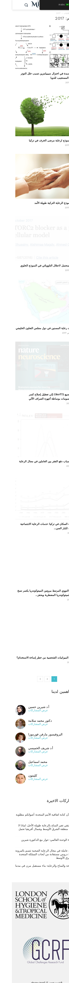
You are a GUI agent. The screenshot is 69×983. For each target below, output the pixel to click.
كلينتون (20, 772)
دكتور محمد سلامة (28, 717)
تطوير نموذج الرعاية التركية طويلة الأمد (44, 203)
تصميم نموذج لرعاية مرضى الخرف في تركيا (41, 140)
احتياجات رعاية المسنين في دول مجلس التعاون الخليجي (35, 328)
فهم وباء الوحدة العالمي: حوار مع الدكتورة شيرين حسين (37, 838)
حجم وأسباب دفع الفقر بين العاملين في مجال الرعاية (36, 457)
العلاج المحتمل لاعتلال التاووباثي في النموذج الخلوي (37, 265)
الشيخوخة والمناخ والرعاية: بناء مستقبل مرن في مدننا (34, 862)
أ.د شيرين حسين (26, 703)
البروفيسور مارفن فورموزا (33, 730)
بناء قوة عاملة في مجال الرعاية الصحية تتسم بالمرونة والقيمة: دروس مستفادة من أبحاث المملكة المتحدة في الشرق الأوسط (34, 850)
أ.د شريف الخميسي (28, 744)
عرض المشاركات (26, 706)
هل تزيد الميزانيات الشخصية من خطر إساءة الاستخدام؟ (35, 654)
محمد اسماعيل (25, 758)
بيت (64, 13)
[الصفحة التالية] (28, 675)
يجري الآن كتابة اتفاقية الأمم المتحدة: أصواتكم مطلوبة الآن (35, 812)
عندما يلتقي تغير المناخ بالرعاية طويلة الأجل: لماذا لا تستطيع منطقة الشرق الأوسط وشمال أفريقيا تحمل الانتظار (36, 825)
